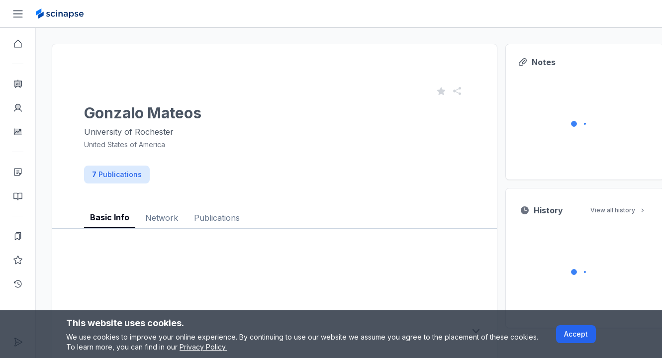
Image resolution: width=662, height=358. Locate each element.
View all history (618, 210)
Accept (576, 334)
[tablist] (274, 210)
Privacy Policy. (203, 347)
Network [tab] (161, 218)
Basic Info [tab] (109, 217)
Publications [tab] (217, 218)
